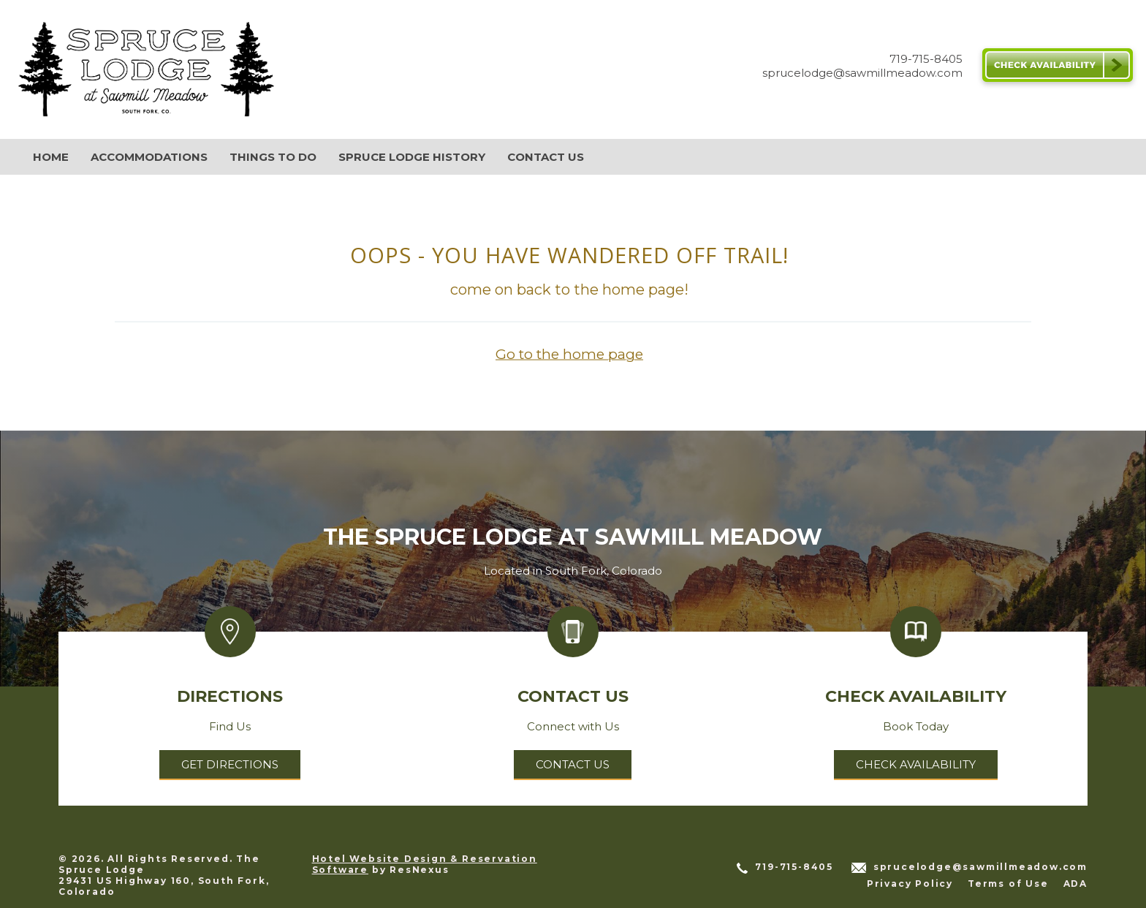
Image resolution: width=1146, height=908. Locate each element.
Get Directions (229, 764)
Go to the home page (569, 354)
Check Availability (916, 764)
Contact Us (573, 764)
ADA (1075, 883)
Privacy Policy (910, 883)
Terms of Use (1008, 883)
